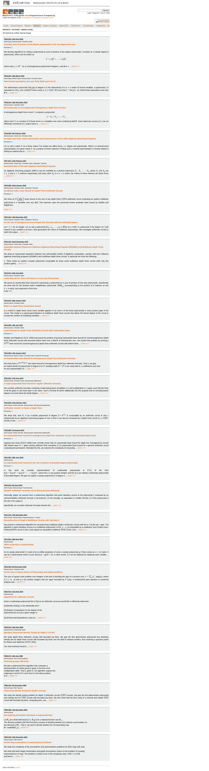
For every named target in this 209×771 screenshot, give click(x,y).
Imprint (17, 767)
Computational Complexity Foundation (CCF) (37, 18)
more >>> (76, 66)
